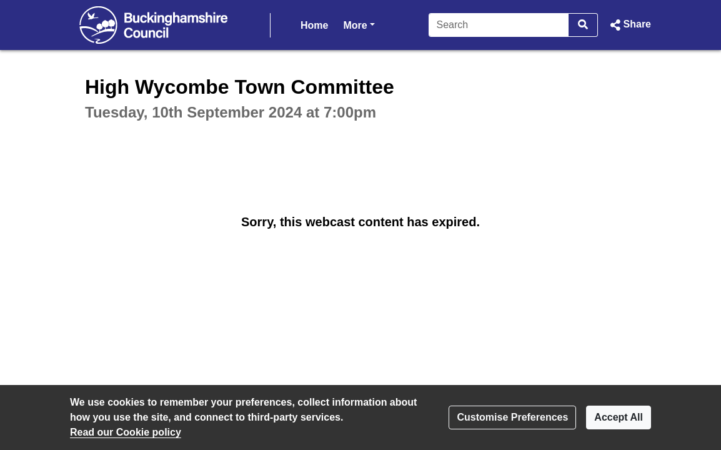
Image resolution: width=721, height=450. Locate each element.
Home (314, 25)
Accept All (618, 417)
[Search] (499, 25)
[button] (629, 25)
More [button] (358, 24)
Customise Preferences (512, 417)
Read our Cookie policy (125, 432)
